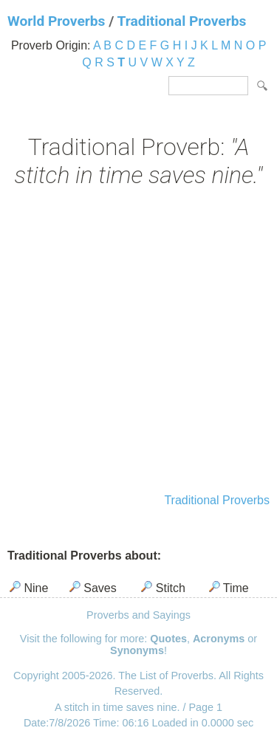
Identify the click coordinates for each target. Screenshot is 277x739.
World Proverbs (56, 21)
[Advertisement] (138, 342)
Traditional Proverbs (182, 21)
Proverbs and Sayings (138, 615)
